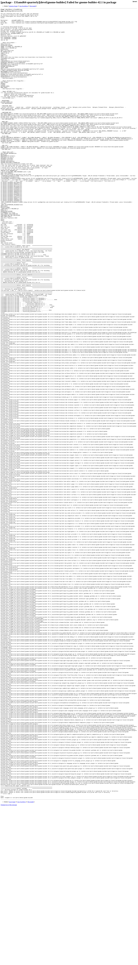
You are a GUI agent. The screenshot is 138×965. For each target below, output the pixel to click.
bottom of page (13, 6)
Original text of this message (9, 962)
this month (33, 6)
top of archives (24, 6)
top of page (12, 959)
